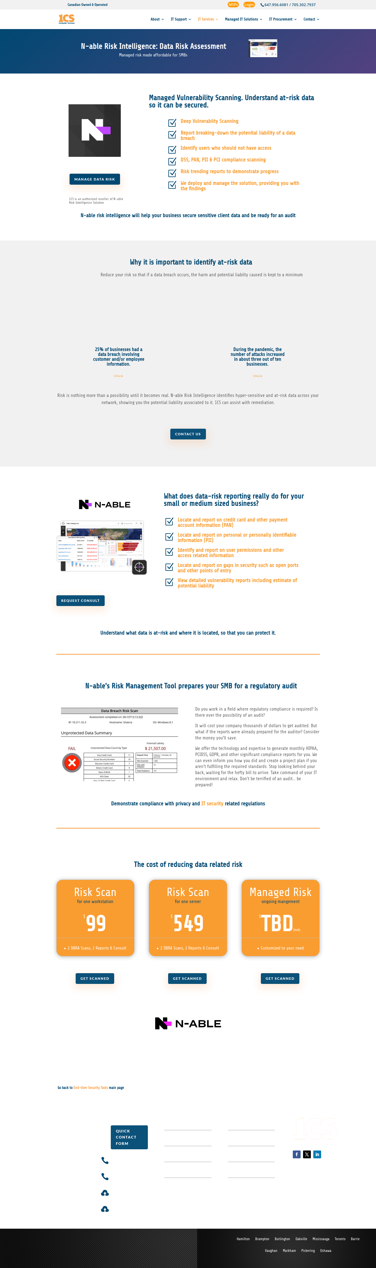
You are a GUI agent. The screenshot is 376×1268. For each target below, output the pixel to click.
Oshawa (325, 1251)
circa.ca (118, 376)
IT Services (206, 19)
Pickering (308, 1251)
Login (249, 4)
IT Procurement (280, 19)
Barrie (355, 1239)
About (155, 19)
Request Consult (81, 600)
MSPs (233, 4)
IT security (212, 804)
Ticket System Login (129, 1191)
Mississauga (321, 1239)
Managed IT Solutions (241, 19)
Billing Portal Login (128, 1207)
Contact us (188, 434)
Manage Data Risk (94, 179)
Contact (309, 19)
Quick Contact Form (126, 1137)
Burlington (282, 1239)
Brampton (262, 1239)
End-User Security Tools (90, 1088)
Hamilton (243, 1239)
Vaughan (271, 1251)
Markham (289, 1251)
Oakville (301, 1239)
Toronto (340, 1239)
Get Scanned (95, 979)
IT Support (179, 19)
